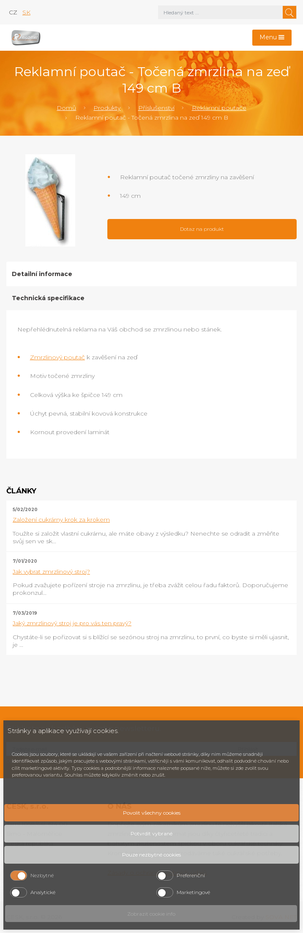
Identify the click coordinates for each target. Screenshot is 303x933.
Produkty (106, 108)
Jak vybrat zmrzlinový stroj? (51, 571)
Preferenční (191, 875)
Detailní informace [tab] (42, 274)
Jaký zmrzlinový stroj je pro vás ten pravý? (72, 623)
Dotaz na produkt (202, 229)
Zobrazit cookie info (151, 914)
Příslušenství (156, 108)
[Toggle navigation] (272, 38)
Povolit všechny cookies (151, 813)
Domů (66, 108)
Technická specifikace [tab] (48, 298)
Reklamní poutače (219, 108)
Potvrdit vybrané (151, 833)
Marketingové (193, 892)
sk (26, 12)
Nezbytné (42, 875)
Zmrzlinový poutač (57, 357)
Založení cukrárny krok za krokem (61, 519)
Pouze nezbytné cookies (151, 854)
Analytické (42, 892)
